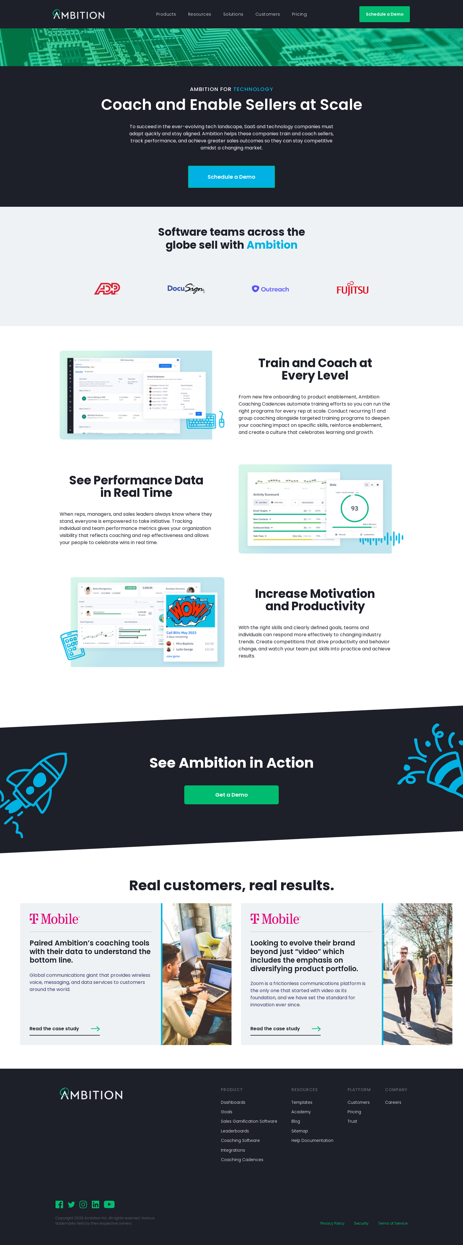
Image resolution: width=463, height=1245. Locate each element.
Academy (301, 1112)
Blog (295, 1121)
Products (166, 14)
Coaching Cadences (242, 1160)
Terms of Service (392, 1223)
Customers (359, 1102)
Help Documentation (312, 1140)
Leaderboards (235, 1131)
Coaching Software (240, 1140)
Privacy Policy (332, 1223)
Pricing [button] (299, 14)
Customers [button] (267, 14)
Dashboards (233, 1102)
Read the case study (65, 1028)
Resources (199, 14)
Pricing (354, 1112)
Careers (393, 1102)
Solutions (233, 14)
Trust (352, 1121)
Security (361, 1223)
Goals (226, 1112)
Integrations (233, 1150)
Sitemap (299, 1131)
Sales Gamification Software (249, 1121)
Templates (301, 1102)
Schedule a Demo (385, 14)
